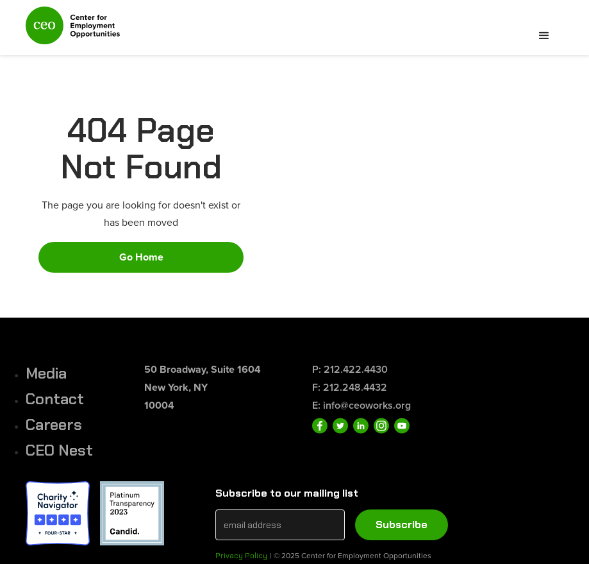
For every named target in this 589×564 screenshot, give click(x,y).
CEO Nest (59, 450)
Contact (55, 399)
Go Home (141, 257)
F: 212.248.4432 (349, 387)
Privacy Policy (241, 556)
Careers (54, 424)
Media (46, 373)
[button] (544, 36)
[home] (73, 30)
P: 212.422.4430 (350, 369)
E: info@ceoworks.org (361, 405)
